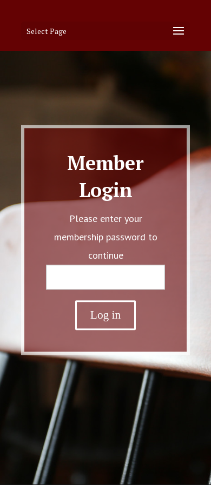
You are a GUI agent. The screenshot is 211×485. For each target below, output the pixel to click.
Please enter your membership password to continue (105, 236)
